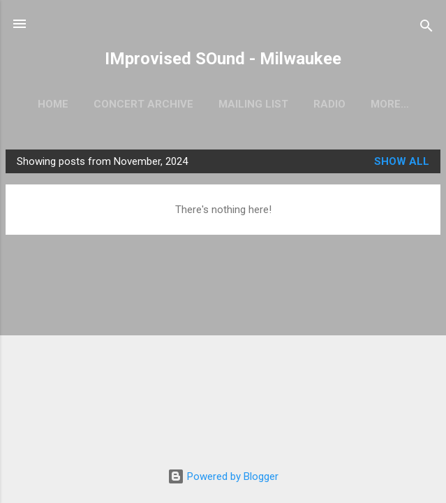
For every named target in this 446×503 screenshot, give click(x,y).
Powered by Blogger (223, 476)
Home (53, 104)
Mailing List (253, 104)
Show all (401, 161)
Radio (329, 104)
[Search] (426, 28)
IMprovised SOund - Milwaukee (223, 58)
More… (390, 104)
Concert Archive (143, 104)
